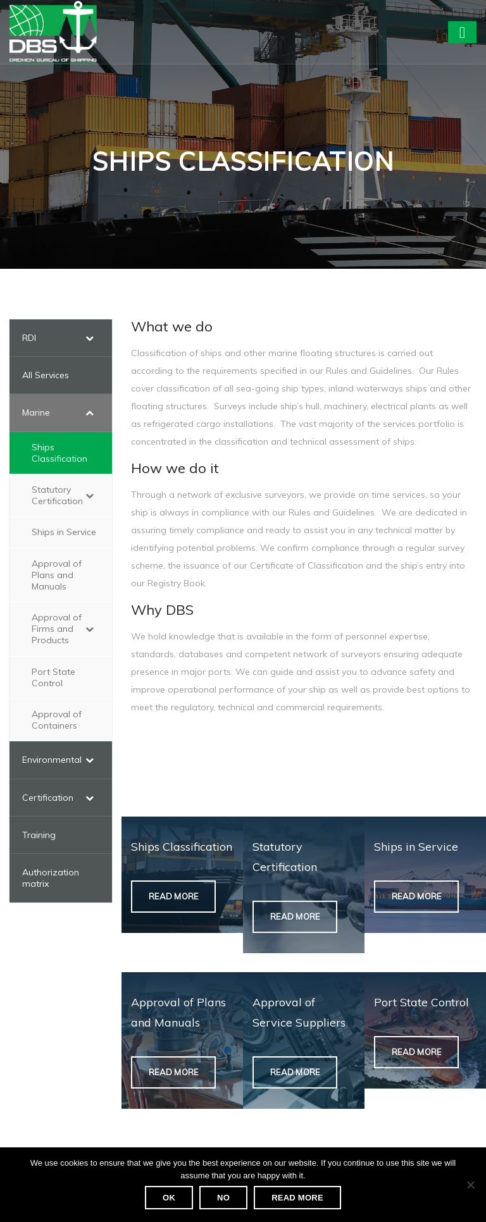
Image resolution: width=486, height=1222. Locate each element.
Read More (173, 896)
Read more (297, 1197)
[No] (470, 1184)
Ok (169, 1197)
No (223, 1197)
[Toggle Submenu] (90, 337)
